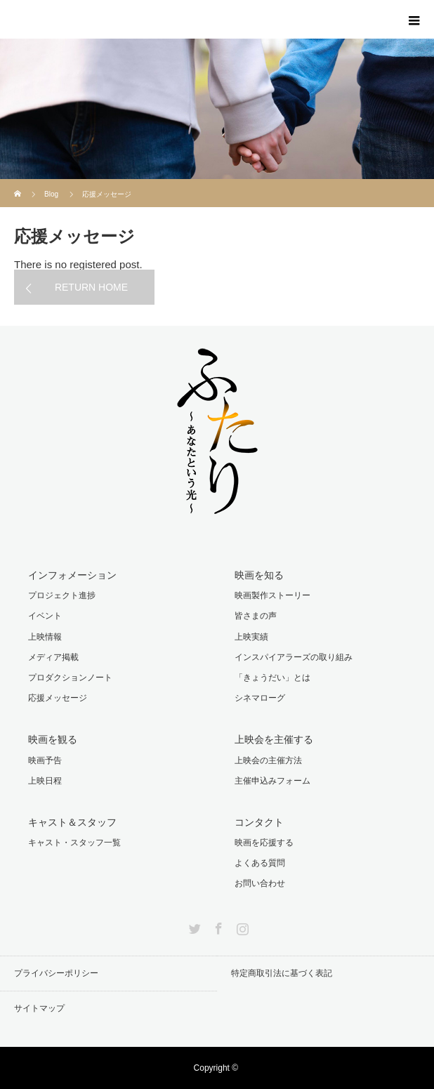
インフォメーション (72, 575)
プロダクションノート (70, 677)
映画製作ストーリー (272, 595)
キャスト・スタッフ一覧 (74, 842)
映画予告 (45, 760)
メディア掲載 (53, 657)
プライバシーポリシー (56, 973)
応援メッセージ (57, 698)
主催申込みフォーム (272, 781)
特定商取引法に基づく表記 (281, 973)
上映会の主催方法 (268, 760)
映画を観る (52, 739)
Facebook (217, 926)
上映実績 (251, 637)
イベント (45, 616)
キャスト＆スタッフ (72, 822)
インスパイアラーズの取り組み (294, 657)
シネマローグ (260, 698)
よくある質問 (260, 863)
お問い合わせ (260, 883)
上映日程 (45, 781)
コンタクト (259, 822)
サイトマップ (39, 1008)
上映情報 (45, 637)
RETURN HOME (91, 287)
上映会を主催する (274, 739)
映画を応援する (264, 842)
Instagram (240, 926)
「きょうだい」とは (272, 677)
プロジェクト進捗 (62, 595)
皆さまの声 (256, 616)
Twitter (193, 926)
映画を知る (259, 575)
